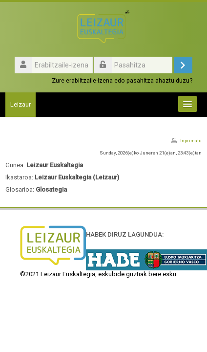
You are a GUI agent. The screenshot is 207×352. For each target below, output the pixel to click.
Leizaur (20, 104)
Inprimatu (191, 140)
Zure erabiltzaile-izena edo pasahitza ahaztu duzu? (122, 80)
